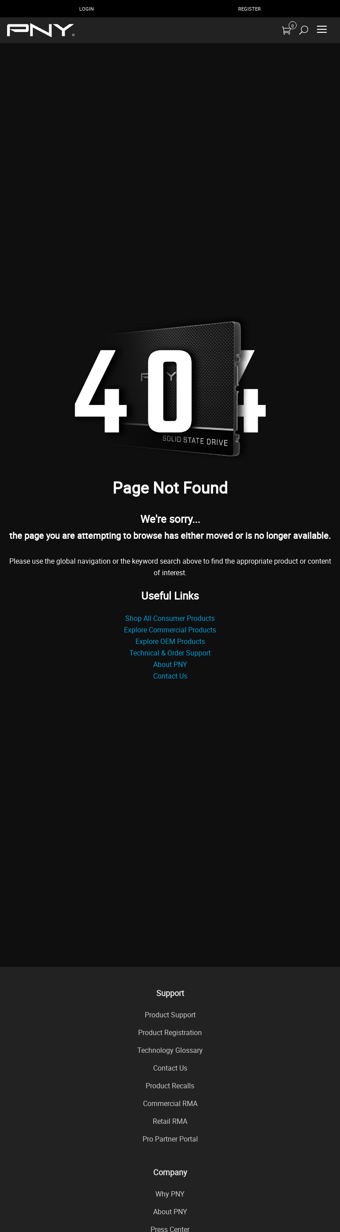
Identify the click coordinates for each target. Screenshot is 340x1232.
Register (249, 8)
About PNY (170, 664)
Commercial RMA (170, 1103)
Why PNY (170, 1194)
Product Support (170, 1015)
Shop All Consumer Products (170, 618)
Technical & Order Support (170, 653)
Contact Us (170, 676)
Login (86, 8)
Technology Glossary (170, 1050)
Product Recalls (170, 1086)
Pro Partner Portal (170, 1139)
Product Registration (170, 1032)
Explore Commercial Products (170, 630)
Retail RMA (170, 1121)
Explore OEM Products (170, 641)
